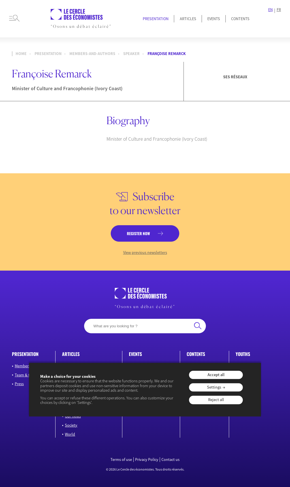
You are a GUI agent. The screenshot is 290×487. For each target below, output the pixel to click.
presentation (48, 53)
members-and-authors (92, 53)
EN (270, 9)
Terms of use (121, 459)
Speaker (131, 53)
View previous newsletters (145, 252)
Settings (214, 387)
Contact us (170, 459)
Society (71, 425)
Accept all (216, 374)
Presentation (156, 18)
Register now (138, 233)
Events (213, 18)
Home (21, 53)
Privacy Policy (146, 459)
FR (279, 9)
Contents (240, 18)
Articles (188, 18)
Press (19, 383)
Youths (243, 354)
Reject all (216, 399)
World (70, 434)
